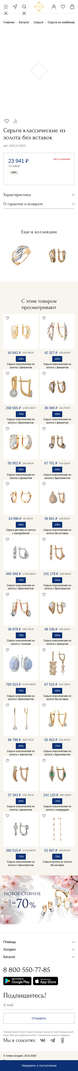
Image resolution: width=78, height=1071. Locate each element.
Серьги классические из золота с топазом (21, 642)
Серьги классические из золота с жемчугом (57, 642)
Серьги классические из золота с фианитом (21, 366)
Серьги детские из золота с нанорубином (21, 532)
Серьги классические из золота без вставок (57, 532)
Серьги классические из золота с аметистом (21, 753)
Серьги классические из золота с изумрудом (57, 808)
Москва (15, 6)
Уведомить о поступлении (38, 1065)
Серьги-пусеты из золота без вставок (57, 863)
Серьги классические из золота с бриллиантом (21, 421)
